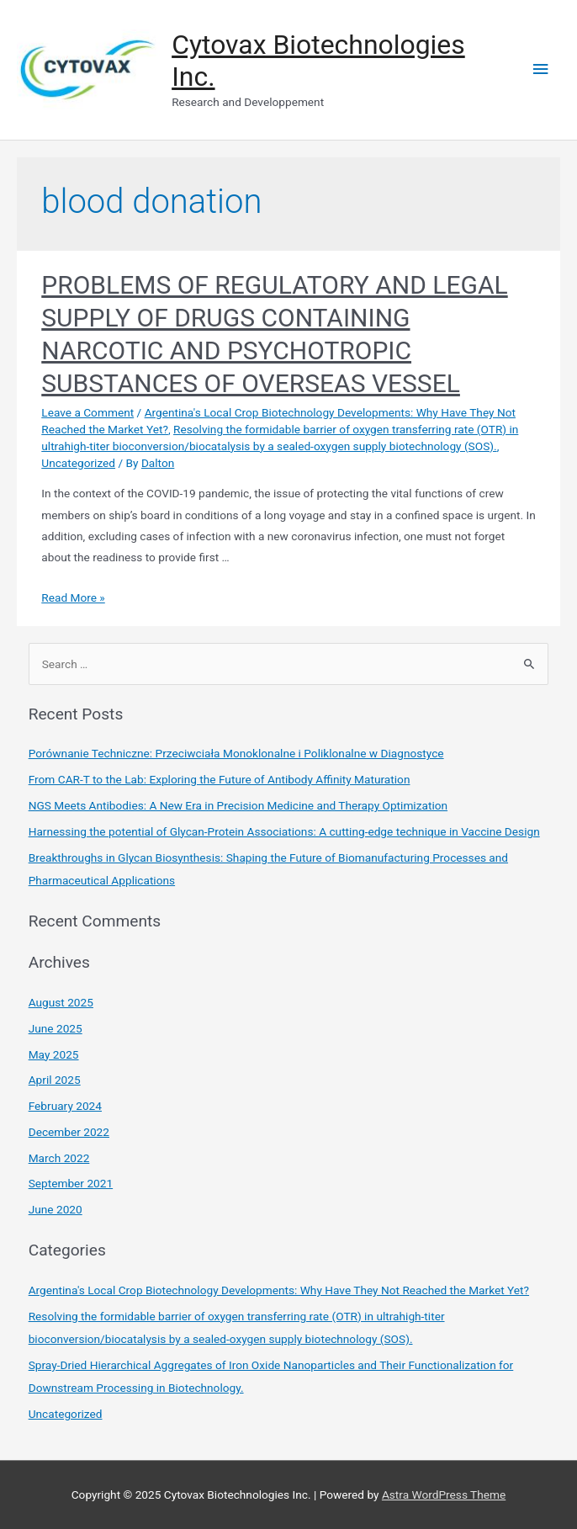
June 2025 (55, 1028)
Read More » (73, 597)
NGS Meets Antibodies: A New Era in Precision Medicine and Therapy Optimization (238, 805)
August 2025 (61, 1002)
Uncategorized (78, 463)
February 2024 (65, 1105)
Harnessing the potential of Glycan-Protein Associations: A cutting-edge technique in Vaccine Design (284, 831)
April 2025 (55, 1079)
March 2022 (59, 1158)
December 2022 (69, 1132)
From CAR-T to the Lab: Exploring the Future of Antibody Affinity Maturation (219, 779)
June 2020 (55, 1209)
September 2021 (71, 1183)
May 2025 (54, 1054)
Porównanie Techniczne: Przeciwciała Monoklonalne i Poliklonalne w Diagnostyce (236, 753)
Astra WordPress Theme (444, 1494)
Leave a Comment (87, 412)
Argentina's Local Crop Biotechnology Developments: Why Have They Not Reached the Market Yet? (279, 1290)
